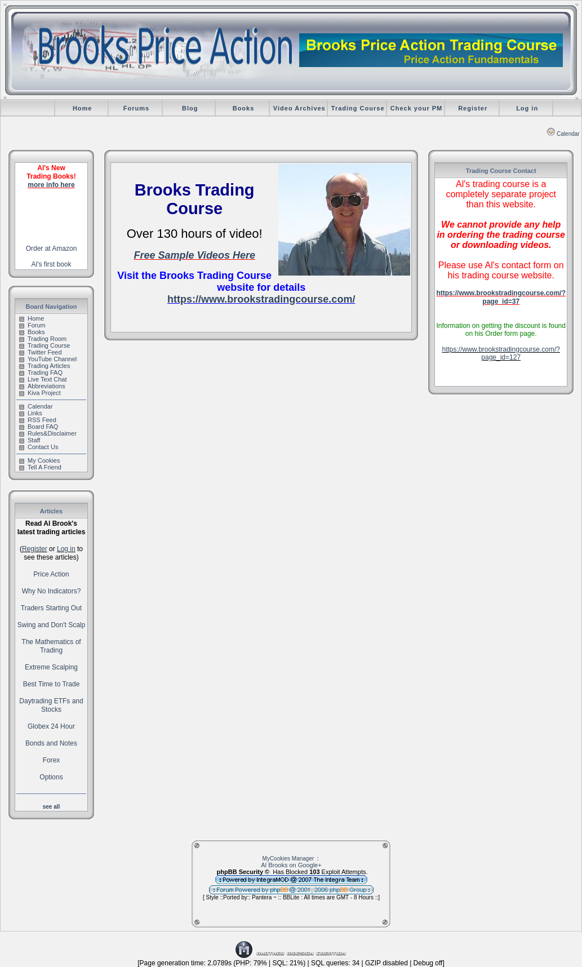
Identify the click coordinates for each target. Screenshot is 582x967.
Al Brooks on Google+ (291, 865)
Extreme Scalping (51, 667)
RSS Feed (37, 419)
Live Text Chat (43, 379)
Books (244, 108)
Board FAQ (38, 426)
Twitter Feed (40, 352)
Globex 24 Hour (51, 726)
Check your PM (416, 108)
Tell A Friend (40, 467)
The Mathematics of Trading (51, 646)
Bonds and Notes (51, 743)
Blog (190, 108)
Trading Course (358, 108)
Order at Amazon (51, 248)
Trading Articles (44, 365)
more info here (51, 185)
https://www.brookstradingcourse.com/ (261, 299)
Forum (32, 325)
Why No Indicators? (51, 591)
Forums (136, 108)
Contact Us (38, 446)
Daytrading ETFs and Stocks (51, 705)
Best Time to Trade (51, 684)
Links (30, 413)
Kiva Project (40, 392)
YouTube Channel (48, 359)
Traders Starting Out (51, 608)
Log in (527, 108)
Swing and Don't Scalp (51, 625)
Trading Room (42, 338)
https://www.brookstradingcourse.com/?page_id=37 (501, 297)
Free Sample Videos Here (194, 255)
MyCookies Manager (288, 858)
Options (51, 777)
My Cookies (39, 460)
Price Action (51, 574)
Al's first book (52, 264)
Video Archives (299, 108)
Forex (51, 760)
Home (82, 108)
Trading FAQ (41, 372)
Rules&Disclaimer (48, 433)
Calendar (563, 134)
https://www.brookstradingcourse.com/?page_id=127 (500, 353)
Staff (29, 440)
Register (472, 108)
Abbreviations (42, 386)
